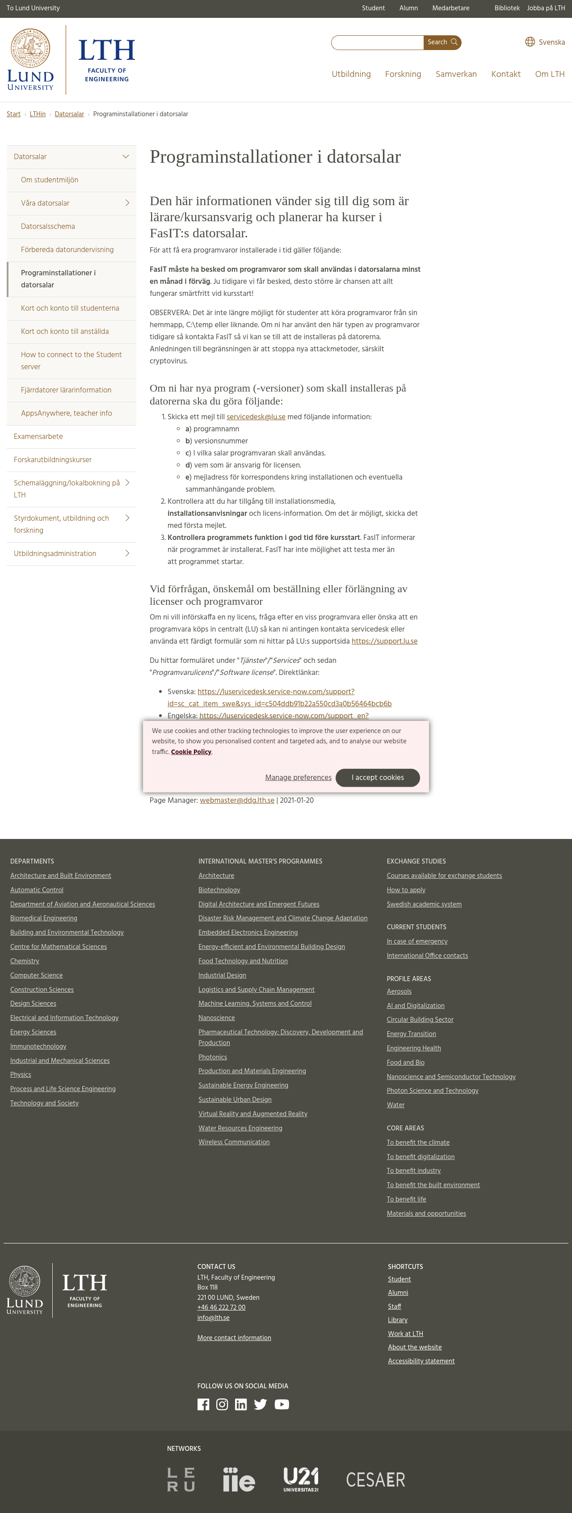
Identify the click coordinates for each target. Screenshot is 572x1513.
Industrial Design (222, 975)
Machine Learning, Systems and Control (254, 1004)
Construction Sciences (42, 990)
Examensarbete (38, 437)
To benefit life (406, 1199)
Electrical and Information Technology (64, 1018)
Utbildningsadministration (71, 554)
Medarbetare (450, 8)
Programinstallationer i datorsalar (58, 279)
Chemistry (24, 961)
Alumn (409, 8)
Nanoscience (216, 1018)
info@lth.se (214, 1318)
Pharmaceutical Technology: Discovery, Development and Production (280, 1038)
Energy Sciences (33, 1032)
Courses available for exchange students (444, 876)
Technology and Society (44, 1103)
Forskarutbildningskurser (53, 460)
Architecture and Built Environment (60, 876)
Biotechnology (219, 890)
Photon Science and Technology (433, 1091)
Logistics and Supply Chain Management (256, 990)
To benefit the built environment (433, 1185)
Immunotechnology (38, 1046)
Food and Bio (406, 1063)
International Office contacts (427, 956)
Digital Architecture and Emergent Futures (258, 904)
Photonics (212, 1057)
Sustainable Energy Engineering (243, 1085)
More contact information (235, 1338)
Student (373, 8)
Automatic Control (36, 890)
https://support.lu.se (385, 642)
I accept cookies (378, 778)
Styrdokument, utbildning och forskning (71, 525)
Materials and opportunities (426, 1214)
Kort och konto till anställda (65, 332)
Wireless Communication (233, 1142)
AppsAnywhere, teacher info (66, 414)
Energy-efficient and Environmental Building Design (271, 947)
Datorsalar (69, 114)
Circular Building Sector (420, 1020)
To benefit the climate (418, 1143)
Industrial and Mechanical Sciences (60, 1061)
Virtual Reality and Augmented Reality (252, 1114)
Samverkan (456, 74)
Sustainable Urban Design (235, 1100)
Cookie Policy (191, 752)
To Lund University (33, 8)
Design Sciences (33, 1004)
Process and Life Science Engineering (63, 1089)
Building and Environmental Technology (67, 932)
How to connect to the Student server (71, 361)
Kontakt (506, 74)
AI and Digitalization (416, 1006)
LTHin (38, 114)
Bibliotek (507, 8)
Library (398, 1320)
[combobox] (377, 42)
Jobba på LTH (546, 8)
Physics (20, 1075)
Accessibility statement (421, 1361)
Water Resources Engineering (240, 1128)
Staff (394, 1307)
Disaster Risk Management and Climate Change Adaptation (282, 918)
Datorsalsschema (48, 227)
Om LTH (550, 74)
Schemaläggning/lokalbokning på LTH (71, 489)
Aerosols (399, 991)
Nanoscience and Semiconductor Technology (451, 1077)
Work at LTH (405, 1334)
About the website (415, 1347)
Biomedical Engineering (43, 918)
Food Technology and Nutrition (243, 961)
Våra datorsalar (75, 204)
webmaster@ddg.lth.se (237, 801)
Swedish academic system (424, 904)
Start (14, 114)
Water (396, 1105)
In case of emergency (417, 941)
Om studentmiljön (50, 180)
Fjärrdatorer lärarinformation (66, 390)
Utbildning (351, 74)
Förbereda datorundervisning (67, 250)
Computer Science (36, 975)
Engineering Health (414, 1048)
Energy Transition (411, 1034)
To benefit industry (414, 1171)
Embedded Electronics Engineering (248, 932)
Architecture (216, 876)
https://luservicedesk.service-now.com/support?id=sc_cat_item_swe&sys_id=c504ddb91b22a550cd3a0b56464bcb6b (280, 698)
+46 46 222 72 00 (222, 1307)
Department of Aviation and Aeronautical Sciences (82, 904)
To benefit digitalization (421, 1157)
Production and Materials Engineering (252, 1071)
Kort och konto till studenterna (70, 309)
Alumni (398, 1293)
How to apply (406, 890)
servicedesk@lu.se (256, 417)
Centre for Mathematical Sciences (58, 947)
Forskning (403, 74)
